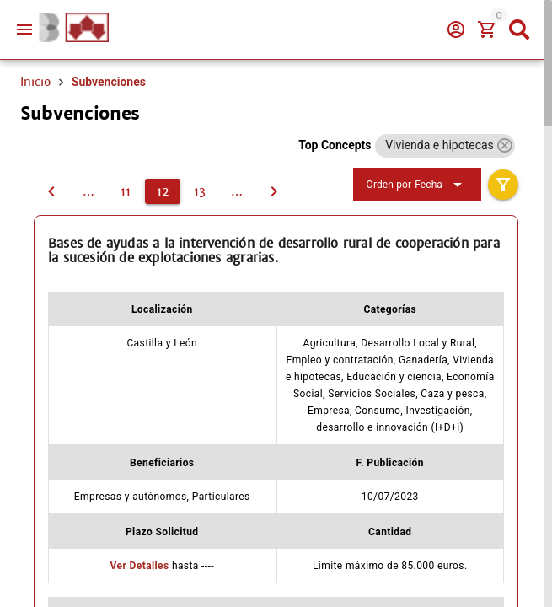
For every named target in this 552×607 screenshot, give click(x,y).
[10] (88, 191)
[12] (162, 191)
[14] (237, 191)
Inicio (35, 81)
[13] (199, 191)
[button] (504, 145)
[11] (51, 191)
